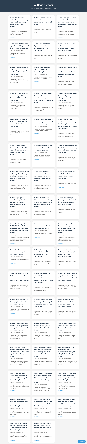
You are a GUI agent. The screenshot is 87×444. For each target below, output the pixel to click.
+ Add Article (82, 441)
